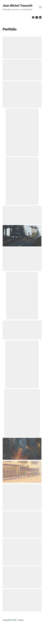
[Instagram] (37, 17)
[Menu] (40, 7)
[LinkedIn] (40, 17)
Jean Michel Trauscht (17, 5)
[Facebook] (33, 17)
